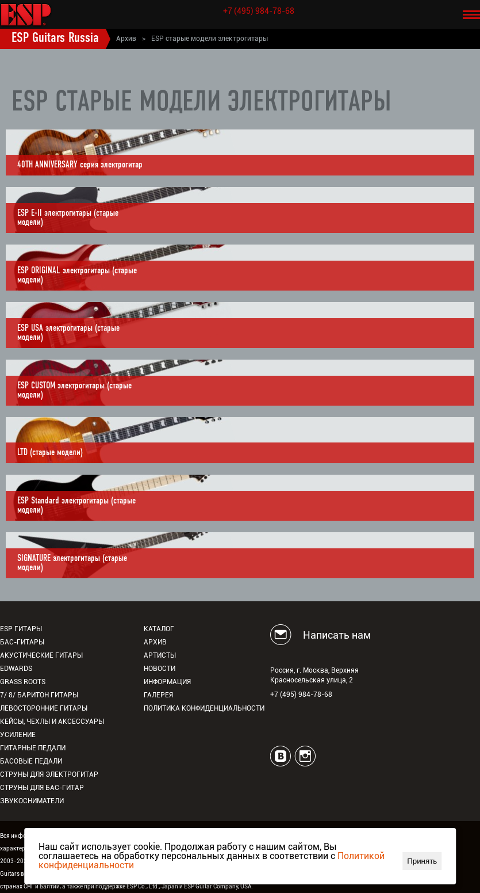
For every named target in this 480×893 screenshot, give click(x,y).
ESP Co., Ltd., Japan (152, 886)
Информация (167, 682)
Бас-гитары (22, 642)
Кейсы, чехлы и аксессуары (52, 722)
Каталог (159, 629)
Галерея (158, 695)
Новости (159, 669)
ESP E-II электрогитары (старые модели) (67, 218)
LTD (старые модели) (50, 453)
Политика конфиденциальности (204, 708)
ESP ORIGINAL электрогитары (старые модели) (77, 275)
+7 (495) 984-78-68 (258, 11)
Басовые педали (31, 761)
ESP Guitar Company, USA (217, 886)
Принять (422, 861)
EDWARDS (16, 669)
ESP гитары (21, 629)
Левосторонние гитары (43, 708)
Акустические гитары (41, 655)
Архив (126, 39)
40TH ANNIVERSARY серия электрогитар (80, 165)
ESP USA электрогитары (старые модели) (68, 333)
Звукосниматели (32, 801)
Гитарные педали (33, 748)
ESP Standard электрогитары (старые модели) (76, 505)
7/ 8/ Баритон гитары (39, 695)
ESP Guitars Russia (55, 38)
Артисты (160, 655)
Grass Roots (22, 682)
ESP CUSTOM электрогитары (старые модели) (74, 390)
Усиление (18, 735)
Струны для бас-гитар (42, 788)
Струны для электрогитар (49, 774)
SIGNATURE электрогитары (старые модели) (72, 563)
